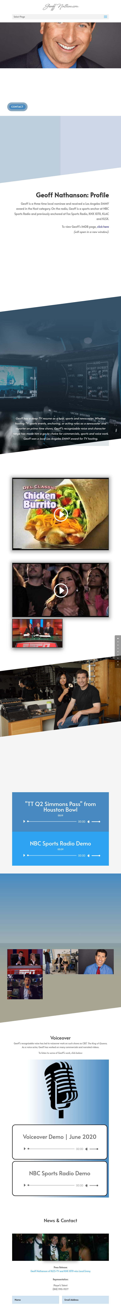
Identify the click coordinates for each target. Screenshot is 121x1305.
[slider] (52, 821)
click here (103, 227)
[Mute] (88, 821)
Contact (17, 106)
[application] (60, 821)
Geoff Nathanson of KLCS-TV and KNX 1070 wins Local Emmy (60, 1271)
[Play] (24, 821)
